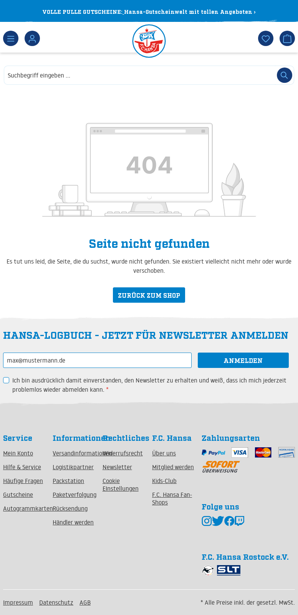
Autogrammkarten (28, 508)
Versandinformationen (82, 453)
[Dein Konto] (32, 38)
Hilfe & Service (22, 467)
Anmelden (243, 360)
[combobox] (139, 75)
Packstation (68, 481)
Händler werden (73, 522)
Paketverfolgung (74, 494)
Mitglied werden (173, 467)
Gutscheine (18, 494)
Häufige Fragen (23, 481)
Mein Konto (18, 453)
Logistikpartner (73, 467)
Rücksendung (70, 508)
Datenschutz (56, 602)
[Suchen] (284, 75)
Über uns (164, 453)
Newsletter (117, 467)
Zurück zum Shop (149, 295)
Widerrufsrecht (123, 453)
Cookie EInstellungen (121, 484)
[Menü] (10, 38)
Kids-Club (164, 481)
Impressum (18, 602)
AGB (85, 602)
